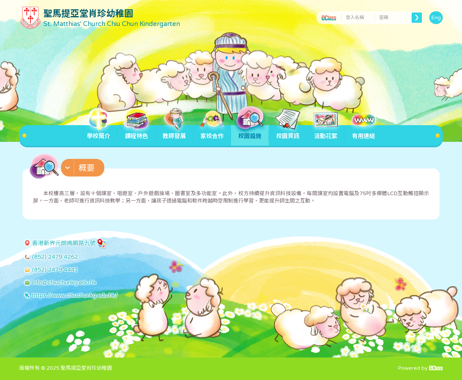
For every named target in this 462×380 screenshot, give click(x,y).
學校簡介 (98, 132)
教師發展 (174, 132)
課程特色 (136, 132)
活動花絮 (325, 132)
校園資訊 (288, 132)
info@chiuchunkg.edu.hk (64, 282)
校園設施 (250, 132)
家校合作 (212, 132)
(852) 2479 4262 (55, 256)
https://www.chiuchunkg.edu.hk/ (74, 295)
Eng (436, 17)
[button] (83, 169)
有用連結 (363, 132)
